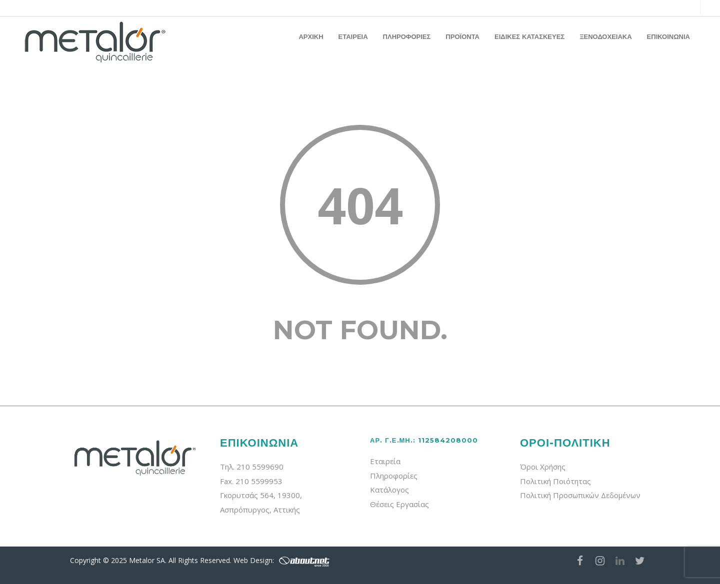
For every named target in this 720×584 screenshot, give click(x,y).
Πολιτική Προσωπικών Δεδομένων (580, 495)
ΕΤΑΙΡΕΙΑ (353, 36)
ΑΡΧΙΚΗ (310, 36)
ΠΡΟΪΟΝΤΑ (463, 36)
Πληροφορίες (394, 476)
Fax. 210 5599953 (251, 481)
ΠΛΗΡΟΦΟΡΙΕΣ (407, 36)
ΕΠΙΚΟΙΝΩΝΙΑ (668, 36)
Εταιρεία (385, 461)
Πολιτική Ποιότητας (555, 481)
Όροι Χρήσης (543, 467)
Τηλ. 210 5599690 (252, 467)
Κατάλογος (389, 490)
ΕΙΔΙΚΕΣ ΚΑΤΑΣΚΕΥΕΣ (529, 36)
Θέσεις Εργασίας (399, 504)
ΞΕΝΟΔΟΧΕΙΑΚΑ (606, 36)
